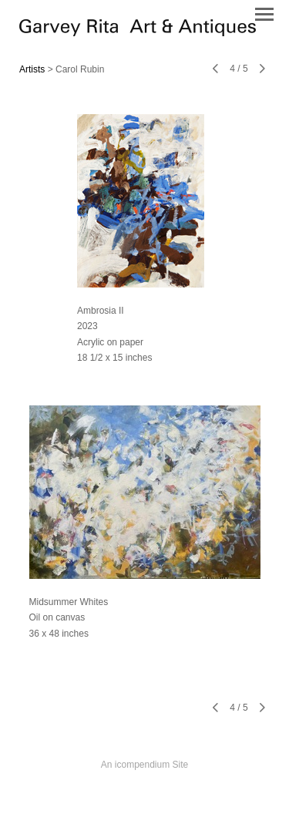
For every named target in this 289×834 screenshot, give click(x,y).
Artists (32, 69)
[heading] (137, 32)
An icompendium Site (144, 764)
